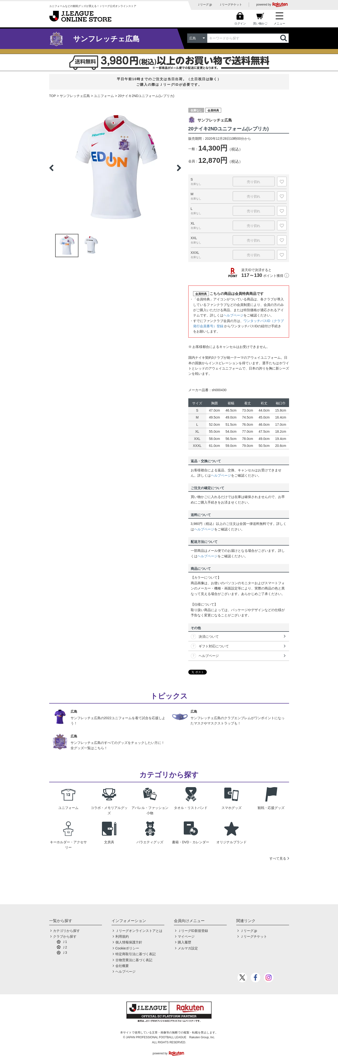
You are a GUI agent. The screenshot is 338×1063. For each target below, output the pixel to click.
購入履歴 (184, 942)
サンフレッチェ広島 (75, 96)
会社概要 (122, 966)
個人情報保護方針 (128, 942)
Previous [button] (51, 167)
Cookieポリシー (127, 948)
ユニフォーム (104, 96)
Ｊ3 (64, 952)
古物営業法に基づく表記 (133, 960)
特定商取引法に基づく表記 (135, 954)
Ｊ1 (64, 942)
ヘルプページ (233, 315)
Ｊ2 (64, 947)
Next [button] (179, 167)
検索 (284, 38)
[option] (115, 168)
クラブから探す (65, 936)
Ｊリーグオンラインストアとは (138, 931)
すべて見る (277, 858)
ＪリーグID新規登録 (193, 931)
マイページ (186, 936)
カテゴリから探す (66, 931)
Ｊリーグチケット (230, 4)
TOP (52, 96)
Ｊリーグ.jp (204, 4)
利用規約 (122, 936)
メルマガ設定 (188, 948)
